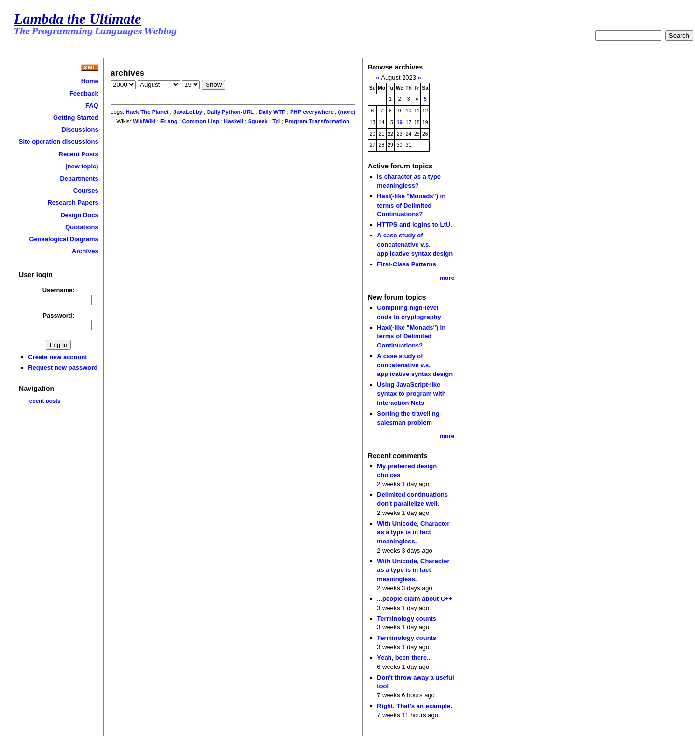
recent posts (43, 400)
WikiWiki (144, 121)
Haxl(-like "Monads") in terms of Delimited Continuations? (411, 205)
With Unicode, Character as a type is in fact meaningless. (413, 532)
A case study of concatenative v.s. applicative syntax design (415, 244)
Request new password (62, 367)
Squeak (258, 121)
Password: (58, 315)
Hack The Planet (146, 112)
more (447, 277)
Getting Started (75, 117)
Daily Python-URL (230, 112)
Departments (79, 178)
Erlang (169, 121)
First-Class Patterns (406, 264)
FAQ (91, 105)
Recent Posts (78, 154)
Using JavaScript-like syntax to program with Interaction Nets (411, 393)
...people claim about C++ (414, 598)
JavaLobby (187, 112)
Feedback (84, 93)
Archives (85, 251)
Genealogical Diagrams (63, 239)
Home (89, 80)
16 (400, 122)
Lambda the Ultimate (77, 19)
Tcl (276, 121)
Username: (58, 289)
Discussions (79, 129)
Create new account (57, 357)
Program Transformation (317, 121)
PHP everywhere (312, 112)
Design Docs (79, 215)
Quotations (81, 227)
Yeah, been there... (404, 657)
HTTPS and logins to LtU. (414, 224)
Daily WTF (272, 112)
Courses (85, 190)
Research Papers (73, 202)
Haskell (233, 121)
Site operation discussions (58, 141)
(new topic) (81, 166)
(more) (347, 112)
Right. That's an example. (414, 705)
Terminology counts (406, 618)
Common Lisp (200, 121)
